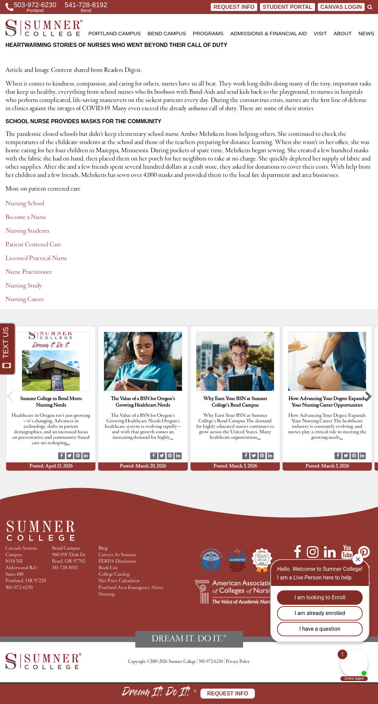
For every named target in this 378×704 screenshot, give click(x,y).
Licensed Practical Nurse (36, 258)
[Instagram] (312, 552)
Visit (320, 33)
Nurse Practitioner (28, 272)
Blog (103, 548)
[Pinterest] (364, 552)
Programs (208, 33)
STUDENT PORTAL (287, 7)
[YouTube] (347, 552)
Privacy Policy (238, 662)
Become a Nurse (25, 217)
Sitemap (107, 594)
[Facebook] (297, 552)
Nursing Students (27, 231)
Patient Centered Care (33, 245)
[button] (9, 398)
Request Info (234, 7)
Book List (108, 568)
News (366, 33)
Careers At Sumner (117, 555)
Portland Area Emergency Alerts (131, 588)
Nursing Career (24, 299)
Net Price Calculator (119, 581)
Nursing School (24, 204)
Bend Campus (166, 33)
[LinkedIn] (330, 552)
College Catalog (114, 574)
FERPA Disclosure (117, 561)
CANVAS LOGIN (341, 7)
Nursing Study (23, 286)
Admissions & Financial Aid (268, 33)
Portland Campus (114, 33)
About (343, 33)
